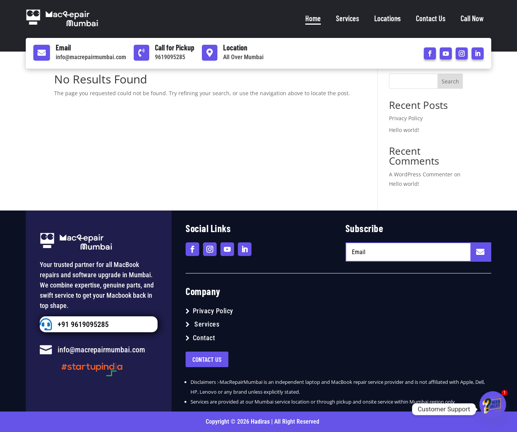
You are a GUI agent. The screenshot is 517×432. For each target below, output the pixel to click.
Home (313, 18)
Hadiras (261, 421)
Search (450, 81)
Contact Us (430, 18)
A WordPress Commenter (421, 174)
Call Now (472, 18)
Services (347, 18)
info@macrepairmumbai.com (91, 57)
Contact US (207, 359)
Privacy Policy (406, 118)
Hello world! (404, 130)
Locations (387, 18)
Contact (204, 338)
